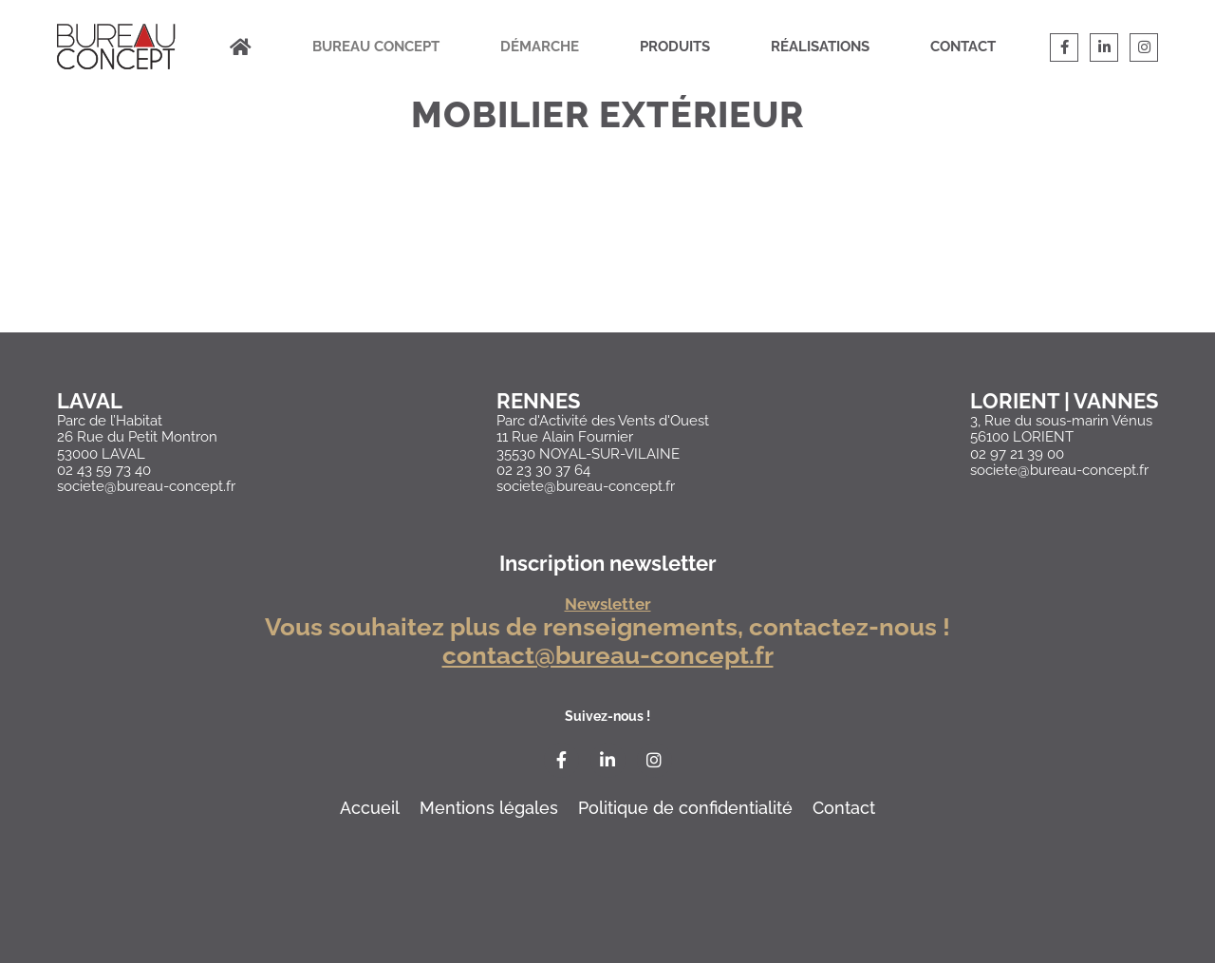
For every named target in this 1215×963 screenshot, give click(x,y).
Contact (963, 46)
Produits (675, 46)
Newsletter (608, 604)
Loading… (607, 259)
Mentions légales (489, 808)
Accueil (370, 808)
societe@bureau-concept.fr (146, 486)
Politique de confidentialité (685, 808)
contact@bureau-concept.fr (608, 655)
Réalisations (820, 46)
